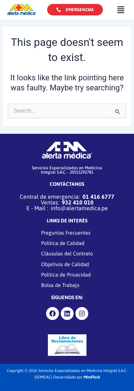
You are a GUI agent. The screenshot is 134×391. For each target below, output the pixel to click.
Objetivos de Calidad (65, 264)
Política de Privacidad (66, 275)
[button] (120, 9)
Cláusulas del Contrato (67, 254)
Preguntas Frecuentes (65, 233)
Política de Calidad (62, 243)
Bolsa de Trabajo (60, 285)
